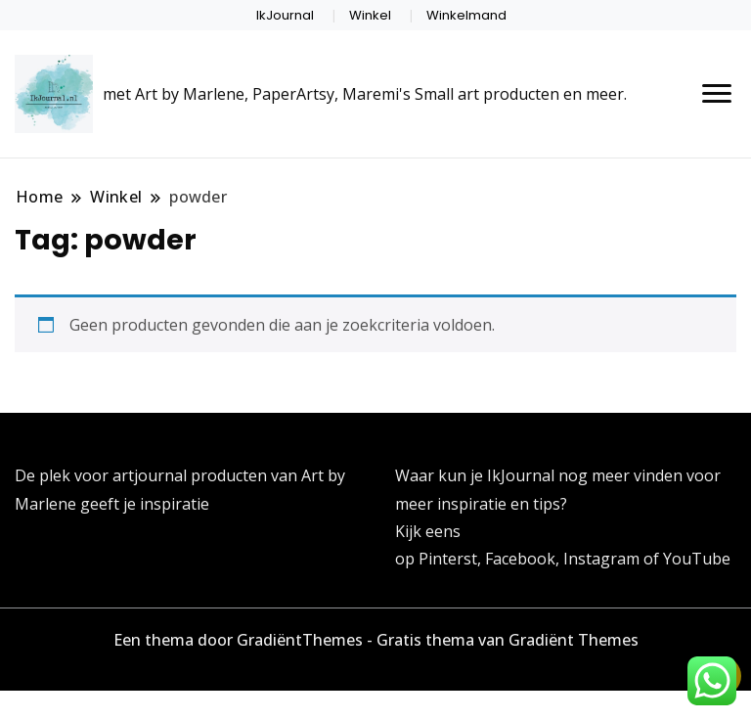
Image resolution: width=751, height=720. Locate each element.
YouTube (696, 558)
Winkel (370, 15)
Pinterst (448, 558)
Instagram (603, 558)
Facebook (520, 558)
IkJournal (285, 15)
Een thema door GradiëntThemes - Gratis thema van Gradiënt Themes (376, 640)
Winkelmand (466, 15)
